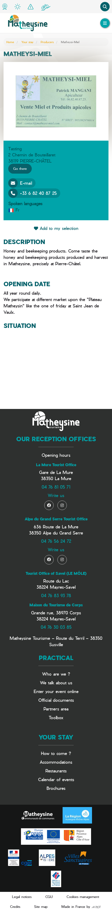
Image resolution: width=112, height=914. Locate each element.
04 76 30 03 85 (56, 626)
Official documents (56, 700)
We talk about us (56, 682)
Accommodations (56, 761)
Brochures (56, 788)
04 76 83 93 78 (56, 595)
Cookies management (83, 897)
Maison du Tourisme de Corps (56, 605)
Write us (56, 495)
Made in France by (81, 907)
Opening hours (56, 455)
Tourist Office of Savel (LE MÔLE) (56, 573)
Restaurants (56, 770)
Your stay (27, 42)
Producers (47, 42)
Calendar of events (56, 779)
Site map (41, 907)
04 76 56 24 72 (56, 541)
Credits (15, 907)
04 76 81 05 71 (56, 486)
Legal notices (22, 897)
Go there (20, 169)
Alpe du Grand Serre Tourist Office (56, 519)
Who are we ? (56, 673)
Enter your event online (56, 691)
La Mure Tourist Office (56, 465)
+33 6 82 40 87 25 (32, 193)
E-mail (20, 183)
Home (10, 42)
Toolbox (56, 717)
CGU (49, 897)
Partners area (56, 708)
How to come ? (56, 753)
